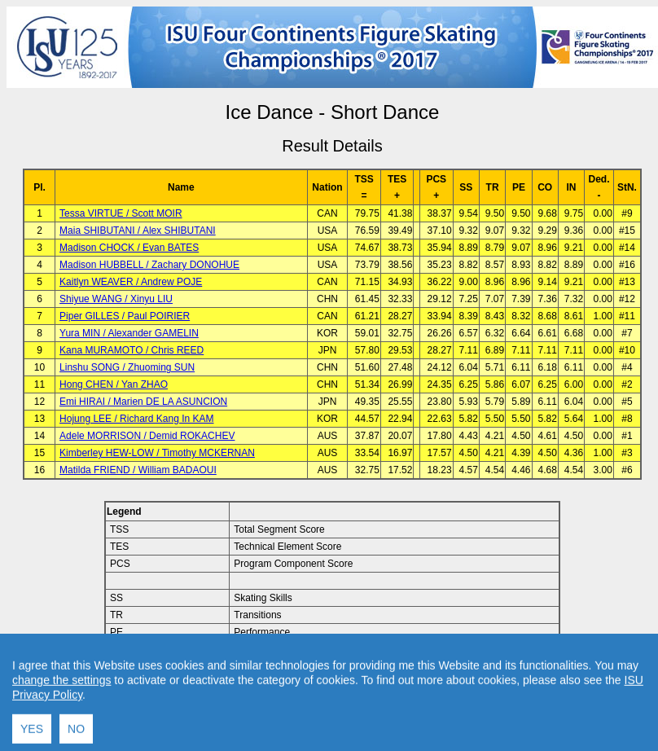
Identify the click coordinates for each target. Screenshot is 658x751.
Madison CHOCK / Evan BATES (129, 247)
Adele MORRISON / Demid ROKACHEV (147, 435)
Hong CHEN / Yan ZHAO (113, 384)
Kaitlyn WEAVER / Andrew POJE (130, 282)
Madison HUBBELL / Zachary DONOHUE (149, 264)
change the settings (61, 742)
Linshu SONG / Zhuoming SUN (127, 367)
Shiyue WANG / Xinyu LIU (116, 299)
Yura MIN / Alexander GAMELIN (129, 333)
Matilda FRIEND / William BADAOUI (138, 470)
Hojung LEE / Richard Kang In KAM (136, 418)
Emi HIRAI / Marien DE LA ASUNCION (143, 401)
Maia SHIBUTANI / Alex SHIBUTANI (137, 230)
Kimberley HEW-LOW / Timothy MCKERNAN (157, 453)
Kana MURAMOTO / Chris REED (131, 350)
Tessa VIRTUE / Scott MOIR (120, 213)
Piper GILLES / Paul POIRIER (124, 316)
